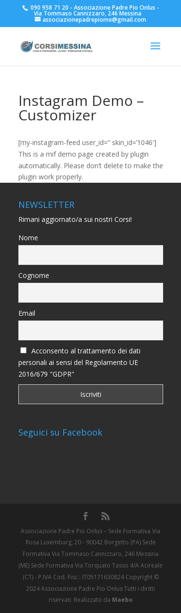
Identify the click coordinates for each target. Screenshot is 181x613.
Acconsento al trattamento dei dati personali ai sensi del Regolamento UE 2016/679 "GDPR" (79, 362)
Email (26, 313)
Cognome (33, 275)
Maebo (122, 600)
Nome (28, 237)
